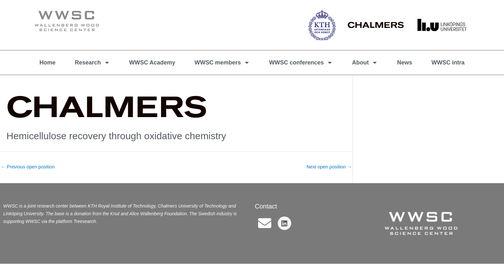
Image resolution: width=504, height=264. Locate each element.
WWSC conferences (301, 62)
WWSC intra (447, 62)
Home (48, 62)
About (365, 62)
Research (92, 62)
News (404, 62)
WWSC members (222, 62)
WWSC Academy (152, 62)
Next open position (329, 167)
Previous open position (28, 167)
